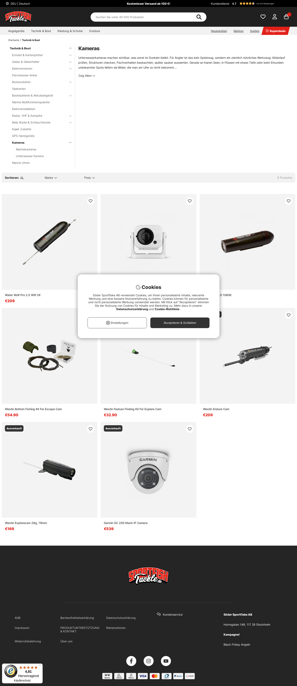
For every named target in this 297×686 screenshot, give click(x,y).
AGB (17, 617)
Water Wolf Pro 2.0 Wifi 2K (23, 295)
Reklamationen (116, 627)
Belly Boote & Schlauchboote (39, 122)
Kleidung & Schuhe (70, 31)
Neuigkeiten (219, 31)
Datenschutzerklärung (121, 617)
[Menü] (40, 666)
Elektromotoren (39, 68)
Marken (239, 31)
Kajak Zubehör (21, 129)
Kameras (39, 142)
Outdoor (94, 31)
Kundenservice (173, 614)
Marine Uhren (21, 162)
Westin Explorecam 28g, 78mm (26, 523)
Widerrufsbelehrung (28, 641)
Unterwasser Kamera (30, 156)
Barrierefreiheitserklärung (77, 617)
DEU (20, 3)
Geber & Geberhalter (39, 61)
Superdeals (276, 31)
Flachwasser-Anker (24, 75)
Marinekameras (26, 149)
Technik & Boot (41, 31)
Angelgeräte (16, 31)
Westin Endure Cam (216, 409)
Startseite (13, 40)
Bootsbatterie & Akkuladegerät (39, 95)
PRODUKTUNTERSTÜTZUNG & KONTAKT (79, 629)
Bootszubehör (39, 82)
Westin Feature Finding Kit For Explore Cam (132, 409)
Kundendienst (220, 3)
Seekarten (19, 88)
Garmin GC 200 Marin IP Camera (125, 523)
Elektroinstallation (23, 109)
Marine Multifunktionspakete (31, 102)
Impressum (22, 627)
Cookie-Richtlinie (167, 309)
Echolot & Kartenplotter (39, 55)
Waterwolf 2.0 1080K (217, 295)
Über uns (66, 641)
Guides (254, 31)
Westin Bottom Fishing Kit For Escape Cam (33, 409)
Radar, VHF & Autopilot (39, 115)
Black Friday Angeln (237, 644)
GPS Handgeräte (23, 136)
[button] (261, 3)
